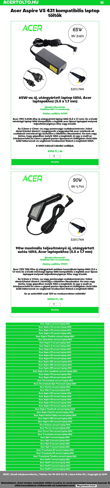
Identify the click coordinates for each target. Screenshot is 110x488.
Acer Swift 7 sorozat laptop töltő (55, 469)
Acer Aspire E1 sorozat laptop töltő (55, 349)
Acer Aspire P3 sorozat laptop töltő (55, 374)
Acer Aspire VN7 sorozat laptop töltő (55, 419)
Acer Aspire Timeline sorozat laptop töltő (55, 337)
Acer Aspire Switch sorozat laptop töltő (55, 412)
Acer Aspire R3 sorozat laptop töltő (55, 378)
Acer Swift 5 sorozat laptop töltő (55, 466)
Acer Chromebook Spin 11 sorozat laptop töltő (55, 384)
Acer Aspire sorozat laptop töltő (55, 324)
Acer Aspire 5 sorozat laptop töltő (55, 343)
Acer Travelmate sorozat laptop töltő (55, 434)
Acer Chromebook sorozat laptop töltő (55, 381)
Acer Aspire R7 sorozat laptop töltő (55, 396)
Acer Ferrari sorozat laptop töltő (55, 428)
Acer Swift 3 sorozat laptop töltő (55, 463)
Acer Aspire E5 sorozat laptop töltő (55, 355)
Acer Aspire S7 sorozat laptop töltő (55, 406)
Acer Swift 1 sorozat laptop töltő (55, 460)
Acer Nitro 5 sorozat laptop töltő (55, 390)
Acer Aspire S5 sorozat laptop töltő (55, 403)
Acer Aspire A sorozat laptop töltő (55, 346)
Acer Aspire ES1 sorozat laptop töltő (55, 362)
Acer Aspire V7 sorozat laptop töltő (55, 333)
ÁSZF (6, 475)
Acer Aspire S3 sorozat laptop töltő (55, 400)
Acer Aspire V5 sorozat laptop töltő (55, 330)
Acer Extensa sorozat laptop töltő (55, 425)
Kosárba (55, 162)
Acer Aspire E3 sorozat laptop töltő (55, 352)
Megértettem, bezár (86, 486)
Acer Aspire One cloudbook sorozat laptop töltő (55, 371)
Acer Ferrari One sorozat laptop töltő (55, 431)
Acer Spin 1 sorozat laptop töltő (55, 438)
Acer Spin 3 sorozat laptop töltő (55, 441)
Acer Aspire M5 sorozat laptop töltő (55, 368)
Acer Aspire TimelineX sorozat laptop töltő (55, 409)
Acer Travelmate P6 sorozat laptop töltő (55, 453)
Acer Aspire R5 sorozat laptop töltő (55, 393)
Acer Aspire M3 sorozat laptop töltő (55, 365)
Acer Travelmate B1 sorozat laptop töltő (55, 450)
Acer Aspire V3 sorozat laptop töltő (55, 327)
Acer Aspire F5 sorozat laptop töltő (55, 359)
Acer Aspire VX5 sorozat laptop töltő (55, 422)
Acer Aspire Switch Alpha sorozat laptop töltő (55, 415)
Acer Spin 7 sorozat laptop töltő (55, 447)
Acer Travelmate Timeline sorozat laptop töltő (55, 456)
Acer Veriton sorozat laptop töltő (55, 387)
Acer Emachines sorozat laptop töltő (55, 340)
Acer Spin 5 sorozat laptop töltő (55, 444)
